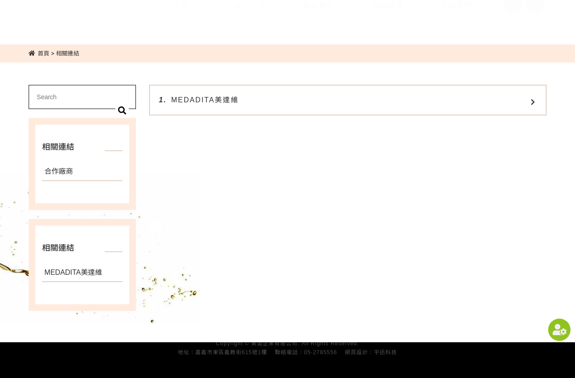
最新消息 (250, 17)
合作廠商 (58, 171)
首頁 (43, 53)
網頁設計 (356, 350)
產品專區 (319, 17)
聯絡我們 (456, 17)
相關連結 (388, 17)
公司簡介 (181, 17)
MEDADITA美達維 (73, 272)
